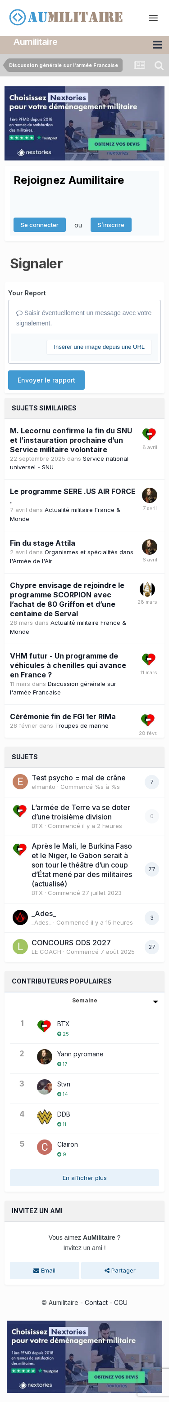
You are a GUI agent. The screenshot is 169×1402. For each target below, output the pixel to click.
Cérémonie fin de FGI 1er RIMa (63, 716)
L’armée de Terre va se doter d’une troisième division (81, 812)
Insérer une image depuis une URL (99, 346)
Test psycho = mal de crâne (79, 777)
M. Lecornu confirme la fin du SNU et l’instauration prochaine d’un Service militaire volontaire (71, 440)
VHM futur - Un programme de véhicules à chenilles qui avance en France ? (68, 665)
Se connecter (40, 224)
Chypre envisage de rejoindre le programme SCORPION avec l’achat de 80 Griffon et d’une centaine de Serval (67, 599)
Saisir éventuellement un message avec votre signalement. (83, 317)
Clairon (67, 1144)
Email (44, 1270)
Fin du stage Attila (42, 543)
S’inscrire (111, 224)
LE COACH (46, 951)
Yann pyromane (80, 1054)
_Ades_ (44, 913)
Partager (120, 1270)
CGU (121, 1302)
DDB (63, 1114)
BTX (37, 825)
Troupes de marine (82, 725)
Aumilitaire (36, 41)
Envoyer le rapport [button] (46, 380)
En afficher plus (85, 1177)
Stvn (63, 1084)
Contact (96, 1302)
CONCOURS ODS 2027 (71, 942)
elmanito (43, 786)
